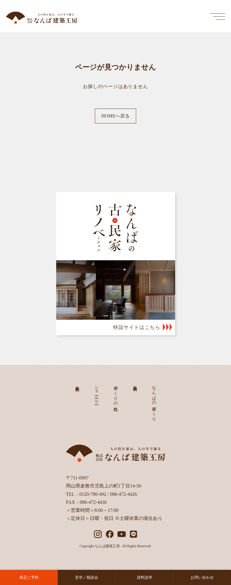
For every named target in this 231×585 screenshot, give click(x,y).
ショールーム (96, 393)
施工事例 (135, 384)
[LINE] (133, 534)
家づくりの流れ (116, 396)
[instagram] (98, 534)
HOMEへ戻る (115, 115)
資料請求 (144, 577)
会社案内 (77, 384)
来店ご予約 (29, 577)
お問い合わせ (202, 577)
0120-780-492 (92, 494)
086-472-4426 (123, 494)
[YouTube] (122, 534)
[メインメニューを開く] (217, 16)
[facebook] (110, 534)
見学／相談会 (86, 577)
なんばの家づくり (154, 401)
